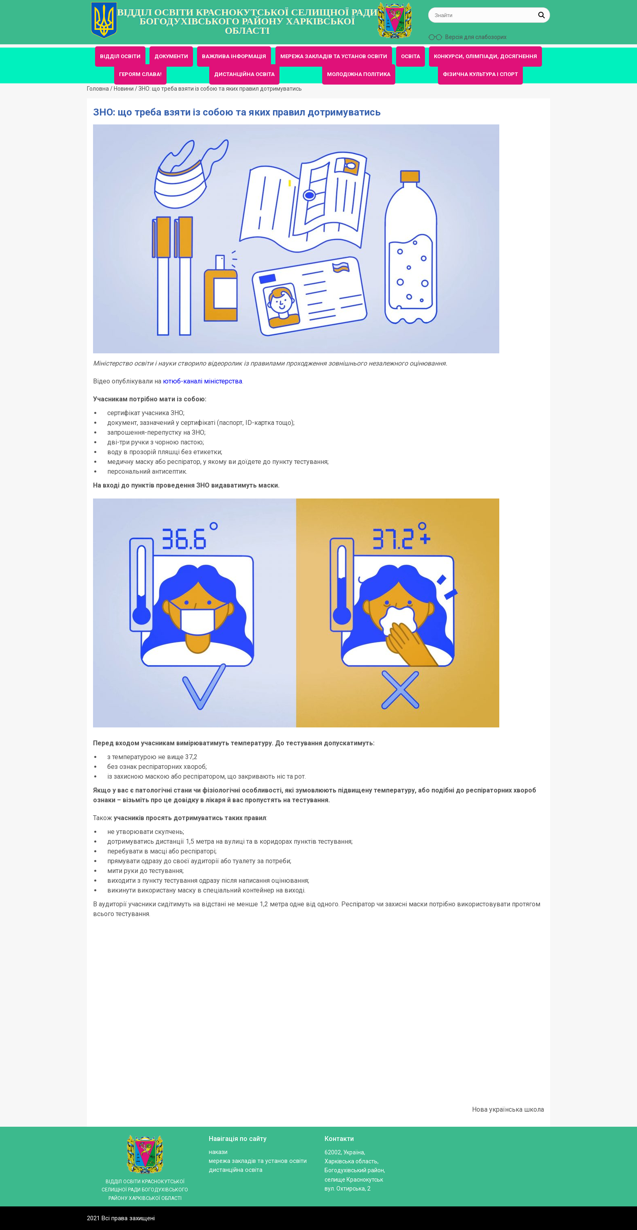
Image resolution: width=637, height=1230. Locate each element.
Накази (218, 1152)
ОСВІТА (410, 56)
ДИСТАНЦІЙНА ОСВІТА (244, 74)
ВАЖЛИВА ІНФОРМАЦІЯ (234, 56)
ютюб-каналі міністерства (202, 381)
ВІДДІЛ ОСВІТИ (120, 56)
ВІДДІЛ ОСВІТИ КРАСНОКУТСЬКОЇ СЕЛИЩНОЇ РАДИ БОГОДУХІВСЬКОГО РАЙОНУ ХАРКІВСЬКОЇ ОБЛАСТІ (247, 21)
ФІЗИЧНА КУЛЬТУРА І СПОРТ (480, 74)
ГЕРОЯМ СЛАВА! (140, 74)
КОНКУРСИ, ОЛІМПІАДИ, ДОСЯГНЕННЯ (485, 56)
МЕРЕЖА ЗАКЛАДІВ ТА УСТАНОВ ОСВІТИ (333, 56)
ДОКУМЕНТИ (171, 56)
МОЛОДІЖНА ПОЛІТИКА (358, 74)
